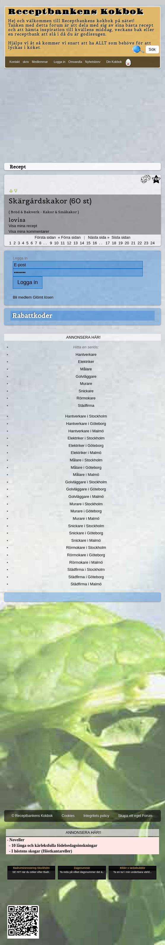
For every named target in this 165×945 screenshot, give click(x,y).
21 (133, 243)
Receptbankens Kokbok (76, 12)
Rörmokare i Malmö (86, 562)
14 (82, 243)
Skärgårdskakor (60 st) (50, 201)
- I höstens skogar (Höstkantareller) (39, 851)
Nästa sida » (99, 237)
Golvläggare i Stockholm (86, 482)
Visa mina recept (23, 226)
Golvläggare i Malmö (86, 496)
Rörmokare (86, 398)
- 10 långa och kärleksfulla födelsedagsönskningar (51, 845)
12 (69, 243)
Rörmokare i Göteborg (86, 555)
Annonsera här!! (83, 832)
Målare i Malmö (86, 474)
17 (107, 243)
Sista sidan (121, 237)
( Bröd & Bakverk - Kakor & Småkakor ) (44, 212)
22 (140, 243)
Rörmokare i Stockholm (86, 547)
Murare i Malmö (86, 518)
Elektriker (86, 361)
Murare (86, 383)
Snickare (86, 391)
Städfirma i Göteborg (86, 577)
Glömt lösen (43, 297)
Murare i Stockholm (86, 504)
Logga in (59, 61)
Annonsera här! (83, 337)
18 (114, 243)
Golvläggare (86, 376)
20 (127, 243)
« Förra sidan (69, 237)
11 (63, 243)
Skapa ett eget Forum (135, 816)
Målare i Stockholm (86, 460)
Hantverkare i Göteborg (86, 423)
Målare (86, 369)
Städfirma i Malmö (86, 584)
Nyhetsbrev (93, 61)
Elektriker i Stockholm (86, 438)
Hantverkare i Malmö (86, 431)
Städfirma (86, 405)
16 (95, 243)
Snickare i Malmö (86, 540)
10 (56, 243)
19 (120, 243)
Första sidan (45, 237)
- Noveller (15, 840)
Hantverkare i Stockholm (86, 416)
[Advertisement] (82, 114)
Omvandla (75, 61)
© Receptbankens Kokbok (32, 816)
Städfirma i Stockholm (86, 569)
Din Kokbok (114, 61)
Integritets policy (96, 816)
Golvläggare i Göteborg (86, 489)
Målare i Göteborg (86, 467)
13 (75, 243)
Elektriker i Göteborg (86, 445)
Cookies (68, 816)
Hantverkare (86, 354)
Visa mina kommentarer (29, 231)
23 (146, 243)
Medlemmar (40, 61)
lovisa (17, 219)
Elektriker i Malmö (86, 452)
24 (152, 243)
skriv (26, 61)
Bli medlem (22, 297)
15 (88, 243)
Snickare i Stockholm (86, 526)
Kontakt (14, 61)
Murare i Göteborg (85, 511)
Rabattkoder (32, 315)
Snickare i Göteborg (86, 533)
